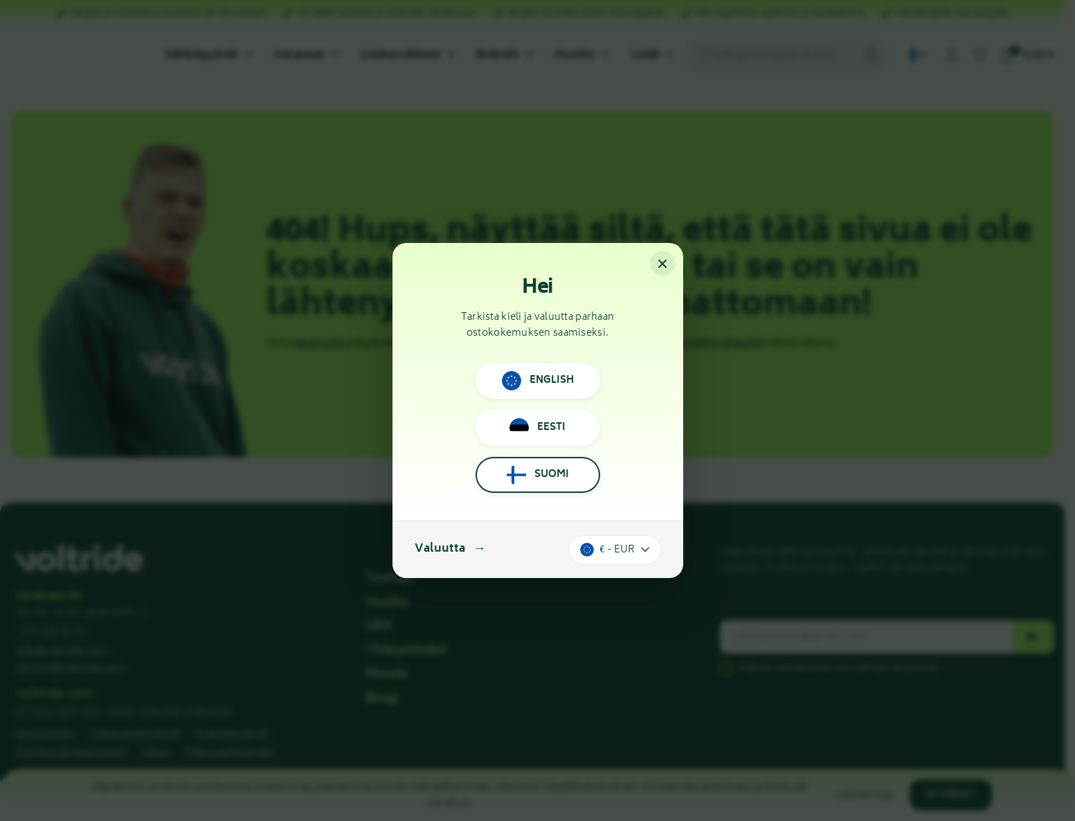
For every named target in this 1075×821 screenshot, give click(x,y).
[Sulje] (662, 263)
